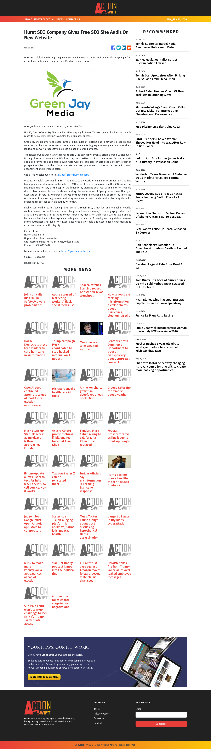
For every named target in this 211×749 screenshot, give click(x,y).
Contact (98, 723)
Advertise (99, 718)
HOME (28, 19)
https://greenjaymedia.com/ (73, 174)
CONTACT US (73, 19)
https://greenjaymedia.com (76, 251)
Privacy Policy (101, 713)
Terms (97, 709)
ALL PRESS (58, 19)
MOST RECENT (42, 19)
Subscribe (161, 723)
